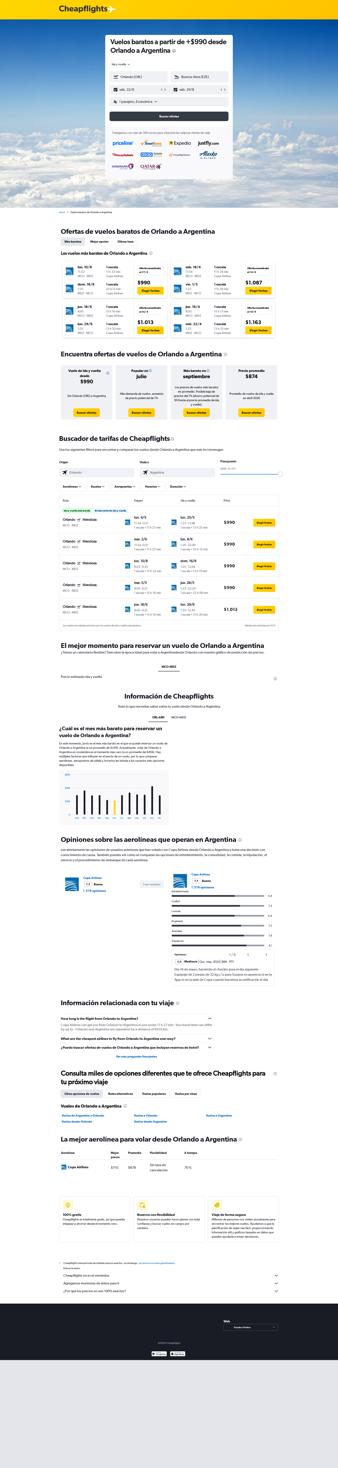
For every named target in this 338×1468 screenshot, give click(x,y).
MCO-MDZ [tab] (169, 666)
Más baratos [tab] (72, 241)
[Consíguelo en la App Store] (177, 1354)
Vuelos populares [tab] (154, 1093)
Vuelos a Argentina (219, 1115)
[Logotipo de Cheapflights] (83, 9)
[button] (136, 89)
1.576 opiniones (94, 890)
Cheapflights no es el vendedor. (171, 1275)
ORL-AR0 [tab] (158, 717)
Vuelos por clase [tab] (186, 1093)
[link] (86, 412)
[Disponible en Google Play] (159, 1354)
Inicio (62, 212)
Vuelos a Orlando (145, 1115)
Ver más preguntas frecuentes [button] (136, 1056)
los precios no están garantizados (157, 1263)
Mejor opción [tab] (99, 241)
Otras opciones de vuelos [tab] (81, 1093)
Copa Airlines (92, 878)
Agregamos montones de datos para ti (171, 1283)
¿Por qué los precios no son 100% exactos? (171, 1291)
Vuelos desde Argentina (150, 1121)
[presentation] (174, 51)
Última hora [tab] (125, 241)
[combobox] (121, 64)
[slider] (280, 474)
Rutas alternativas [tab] (120, 1093)
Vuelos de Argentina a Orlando (83, 1115)
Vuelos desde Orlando (77, 1121)
